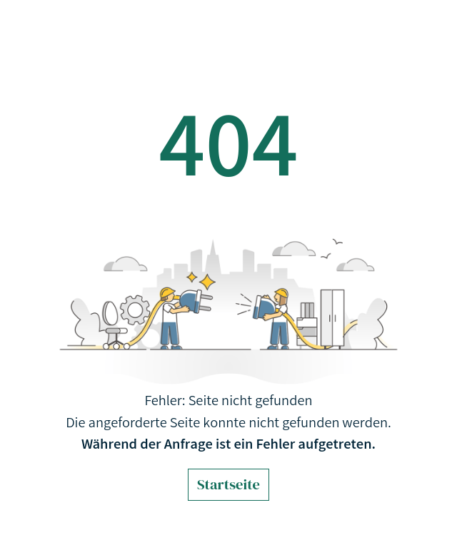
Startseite (228, 484)
